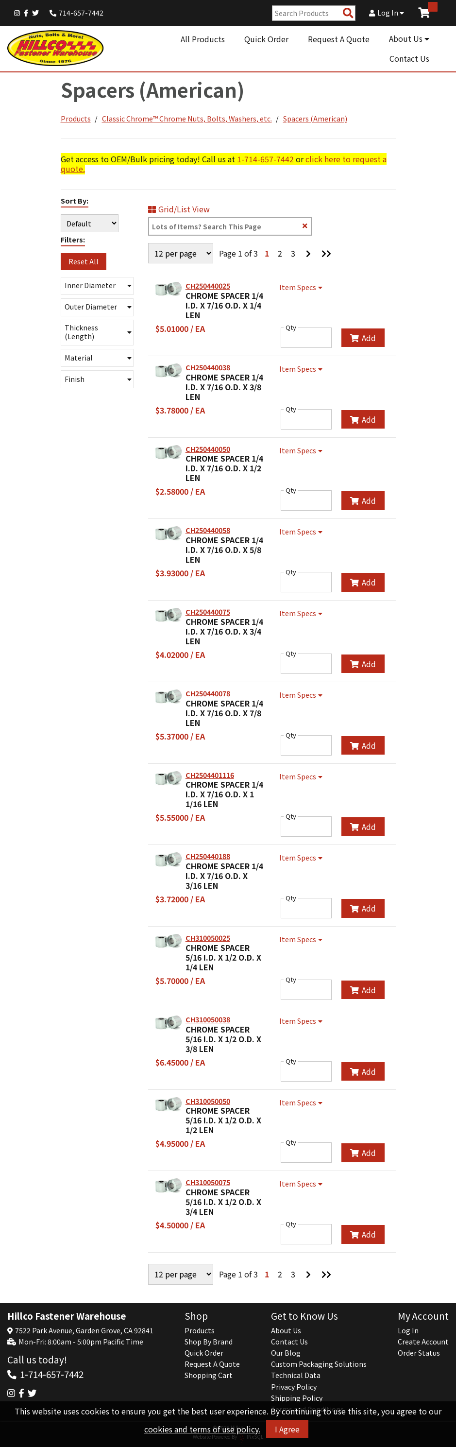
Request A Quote (339, 39)
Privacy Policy (294, 1387)
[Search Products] (348, 13)
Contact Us (409, 58)
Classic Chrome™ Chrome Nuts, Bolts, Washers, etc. (187, 118)
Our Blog (286, 1353)
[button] (97, 286)
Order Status (419, 1353)
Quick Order (266, 39)
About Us (409, 38)
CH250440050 (208, 449)
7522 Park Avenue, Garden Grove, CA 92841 (84, 1330)
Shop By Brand (209, 1341)
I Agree (287, 1429)
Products (76, 118)
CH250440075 (208, 612)
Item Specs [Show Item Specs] (302, 287)
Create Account (423, 1341)
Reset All (83, 261)
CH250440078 (208, 693)
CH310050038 (208, 1019)
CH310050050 (208, 1101)
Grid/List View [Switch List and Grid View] (179, 209)
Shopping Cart (209, 1375)
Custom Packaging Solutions (319, 1364)
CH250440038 (208, 367)
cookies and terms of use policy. (202, 1429)
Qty (291, 327)
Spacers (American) (315, 118)
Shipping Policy (296, 1398)
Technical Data (296, 1375)
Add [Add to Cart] (363, 338)
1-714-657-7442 (265, 159)
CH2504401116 (210, 775)
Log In (386, 13)
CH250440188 (208, 856)
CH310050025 (208, 938)
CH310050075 (208, 1182)
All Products (203, 39)
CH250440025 (208, 286)
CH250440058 (208, 530)
